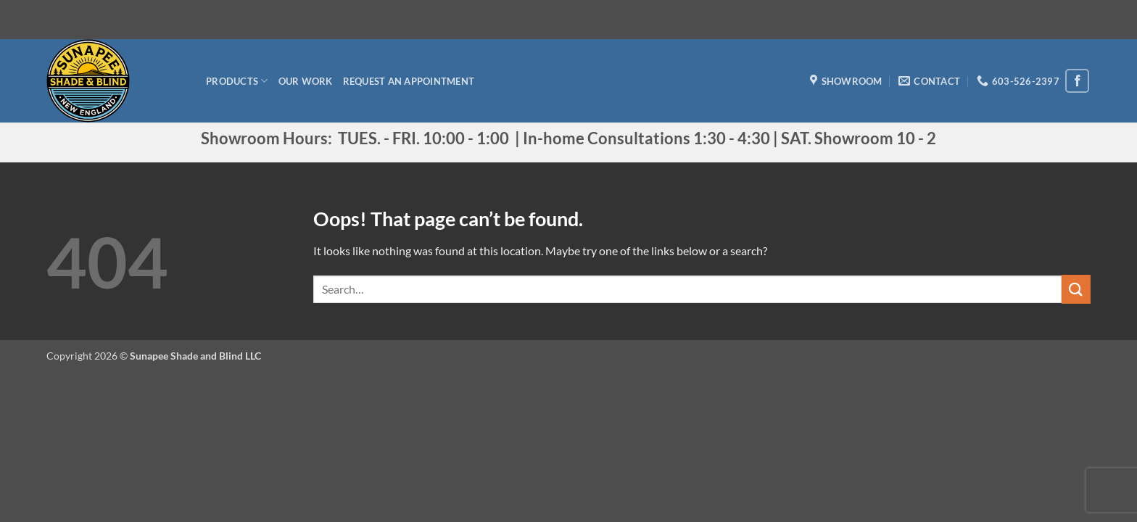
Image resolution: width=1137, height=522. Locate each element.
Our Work (305, 81)
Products (237, 81)
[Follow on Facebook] (1077, 81)
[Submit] (1076, 289)
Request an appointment (409, 81)
